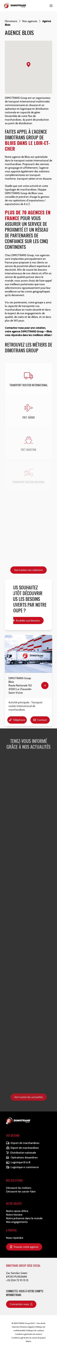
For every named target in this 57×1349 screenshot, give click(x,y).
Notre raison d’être (17, 1211)
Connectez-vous (21, 1304)
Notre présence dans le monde (24, 1218)
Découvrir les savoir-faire (21, 1191)
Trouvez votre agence (24, 1246)
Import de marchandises (22, 1142)
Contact (40, 719)
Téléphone (17, 719)
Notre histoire (14, 1214)
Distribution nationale (21, 1152)
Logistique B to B (18, 1162)
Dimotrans (11, 21)
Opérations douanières (22, 1157)
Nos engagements (17, 1221)
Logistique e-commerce (22, 1167)
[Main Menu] (51, 5)
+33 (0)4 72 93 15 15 (17, 1280)
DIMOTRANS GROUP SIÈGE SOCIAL (23, 1265)
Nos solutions (14, 1180)
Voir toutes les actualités (28, 1097)
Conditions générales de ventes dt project (28, 1338)
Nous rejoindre (14, 1237)
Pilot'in (28, 1341)
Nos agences (29, 21)
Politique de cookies (35, 1330)
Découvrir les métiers (18, 1187)
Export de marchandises (22, 1147)
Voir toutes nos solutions (28, 570)
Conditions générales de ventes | (28, 1334)
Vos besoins (13, 1135)
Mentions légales (27, 1327)
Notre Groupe (14, 1203)
